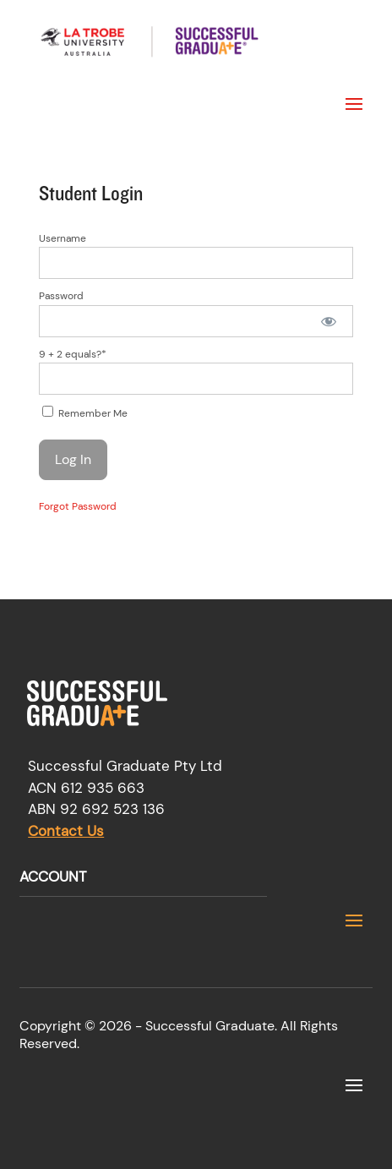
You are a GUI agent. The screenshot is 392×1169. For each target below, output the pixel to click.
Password (61, 296)
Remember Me (85, 413)
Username (62, 238)
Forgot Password (78, 506)
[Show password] (328, 321)
